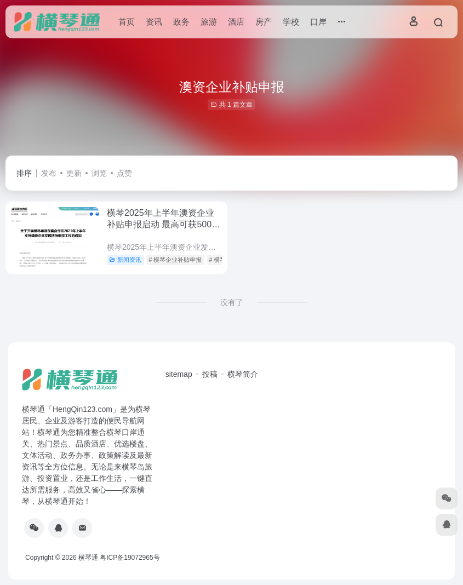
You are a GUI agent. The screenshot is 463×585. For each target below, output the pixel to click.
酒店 (236, 21)
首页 (126, 21)
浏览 (99, 173)
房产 (263, 21)
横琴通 (88, 557)
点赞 (124, 173)
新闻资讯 (125, 259)
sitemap (178, 374)
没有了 (231, 302)
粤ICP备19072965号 (129, 557)
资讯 (154, 21)
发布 (48, 173)
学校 (291, 21)
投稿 (210, 374)
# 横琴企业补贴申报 (175, 259)
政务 (181, 21)
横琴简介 (242, 374)
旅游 (209, 21)
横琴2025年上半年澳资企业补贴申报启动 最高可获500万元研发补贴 (163, 224)
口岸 (318, 21)
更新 (74, 173)
